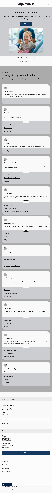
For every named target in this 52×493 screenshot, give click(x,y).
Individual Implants (9, 259)
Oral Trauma (7, 131)
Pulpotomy (7, 326)
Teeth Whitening (8, 382)
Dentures (6, 233)
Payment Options (6, 471)
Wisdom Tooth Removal (10, 293)
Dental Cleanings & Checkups (12, 178)
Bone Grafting (8, 205)
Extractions (7, 290)
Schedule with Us (25, 23)
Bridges (6, 240)
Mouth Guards (8, 175)
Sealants (6, 181)
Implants (6, 263)
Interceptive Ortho (9, 356)
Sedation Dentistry (9, 101)
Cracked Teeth (8, 128)
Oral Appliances (8, 353)
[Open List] (26, 121)
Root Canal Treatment (10, 236)
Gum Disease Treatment (10, 208)
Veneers (6, 379)
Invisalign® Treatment (10, 151)
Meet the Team (5, 464)
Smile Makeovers (8, 376)
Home (3, 458)
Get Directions (26, 419)
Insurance (4, 475)
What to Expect (5, 468)
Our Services (5, 461)
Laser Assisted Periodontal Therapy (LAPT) (16, 211)
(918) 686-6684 (28, 61)
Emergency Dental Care (10, 125)
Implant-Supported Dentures (12, 266)
